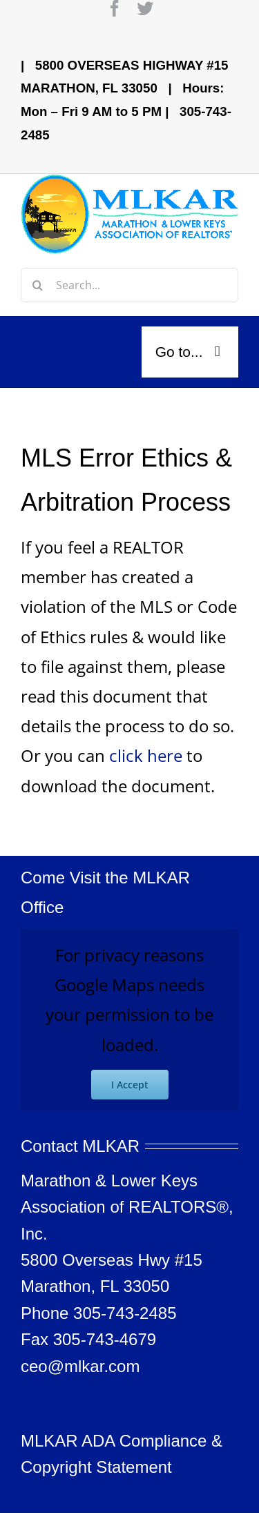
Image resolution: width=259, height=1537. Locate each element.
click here (145, 755)
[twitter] (145, 8)
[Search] (38, 285)
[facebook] (114, 8)
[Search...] (129, 285)
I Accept (129, 1084)
